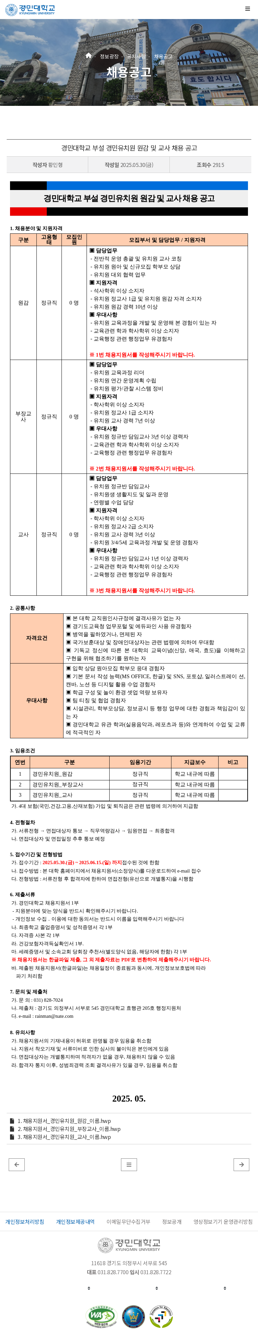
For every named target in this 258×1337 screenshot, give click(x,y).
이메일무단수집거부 (128, 1221)
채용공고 (163, 56)
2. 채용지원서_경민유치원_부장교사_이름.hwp (69, 1129)
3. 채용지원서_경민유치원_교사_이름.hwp (64, 1137)
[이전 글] (17, 1164)
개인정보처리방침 (24, 1221)
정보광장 (109, 56)
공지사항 (136, 56)
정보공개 (171, 1221)
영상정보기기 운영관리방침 (223, 1221)
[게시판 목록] (129, 1164)
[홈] (89, 54)
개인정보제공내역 (75, 1221)
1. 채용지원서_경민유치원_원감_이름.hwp (64, 1121)
